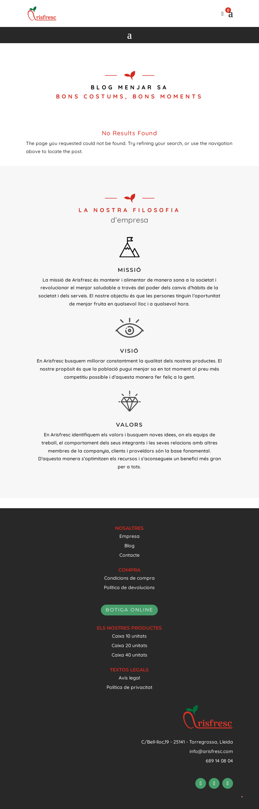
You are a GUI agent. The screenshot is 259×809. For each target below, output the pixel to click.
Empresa (129, 536)
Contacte (129, 555)
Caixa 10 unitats (129, 636)
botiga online (129, 610)
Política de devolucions (129, 587)
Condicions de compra (129, 578)
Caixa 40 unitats (129, 655)
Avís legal (129, 678)
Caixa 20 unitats (129, 645)
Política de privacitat (129, 687)
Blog (129, 546)
